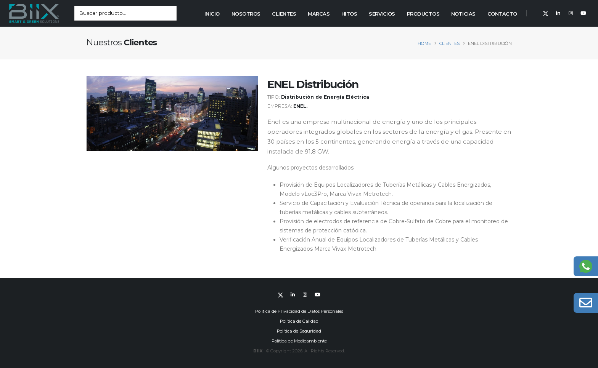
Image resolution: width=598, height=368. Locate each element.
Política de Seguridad (299, 331)
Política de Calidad (299, 321)
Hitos (349, 14)
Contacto (502, 14)
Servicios (382, 14)
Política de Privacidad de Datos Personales (299, 311)
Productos (423, 14)
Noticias (463, 14)
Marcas (319, 14)
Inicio (212, 14)
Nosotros (245, 14)
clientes (449, 43)
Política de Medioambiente (299, 341)
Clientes (284, 14)
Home (424, 43)
